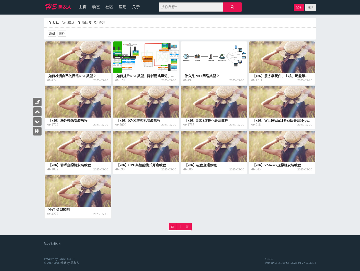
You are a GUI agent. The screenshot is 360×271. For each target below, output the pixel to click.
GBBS (62, 259)
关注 (99, 22)
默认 (53, 22)
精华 (68, 22)
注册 (311, 7)
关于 (136, 7)
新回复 (83, 22)
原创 (52, 33)
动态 (96, 7)
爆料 (62, 33)
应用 (123, 7)
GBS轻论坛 (52, 243)
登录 (299, 7)
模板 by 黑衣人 (69, 262)
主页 (82, 7)
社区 (109, 7)
